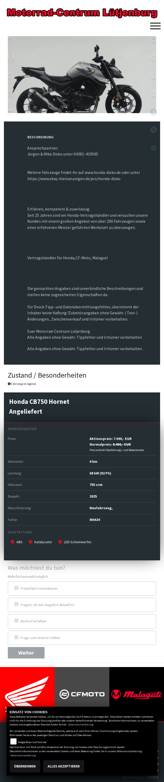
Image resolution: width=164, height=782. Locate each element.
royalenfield (10, 93)
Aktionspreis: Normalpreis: (117, 444)
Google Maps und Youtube (32, 742)
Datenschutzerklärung (80, 724)
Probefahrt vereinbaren (39, 588)
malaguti (10, 57)
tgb (10, 111)
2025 (93, 496)
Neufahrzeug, (101, 508)
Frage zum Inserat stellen (40, 637)
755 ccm (96, 484)
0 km (93, 461)
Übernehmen (25, 766)
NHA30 (95, 519)
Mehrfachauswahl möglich (28, 576)
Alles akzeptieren (64, 766)
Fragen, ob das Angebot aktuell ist (47, 604)
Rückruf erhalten (33, 621)
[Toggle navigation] (155, 24)
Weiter (26, 652)
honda (10, 39)
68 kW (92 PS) (100, 473)
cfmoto (10, 75)
